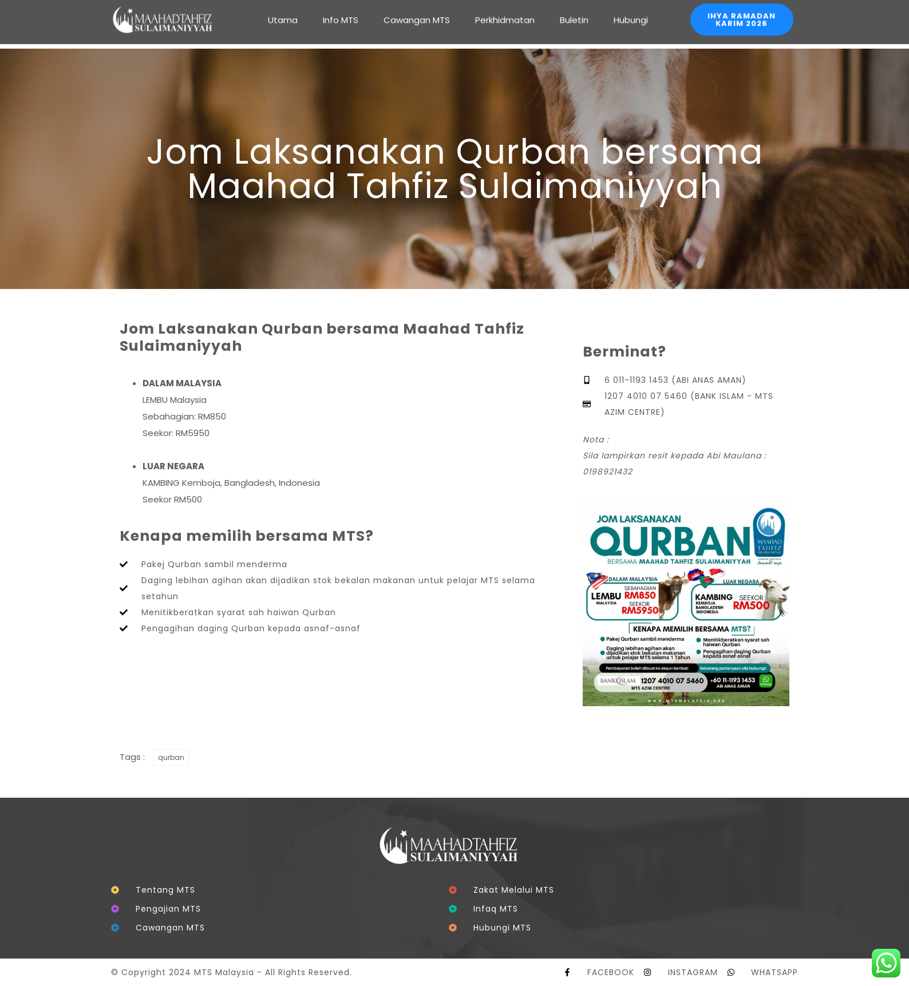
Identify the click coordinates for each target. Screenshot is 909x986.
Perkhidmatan (505, 11)
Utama (283, 11)
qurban (171, 757)
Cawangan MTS (417, 11)
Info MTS (340, 11)
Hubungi (631, 11)
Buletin (574, 11)
